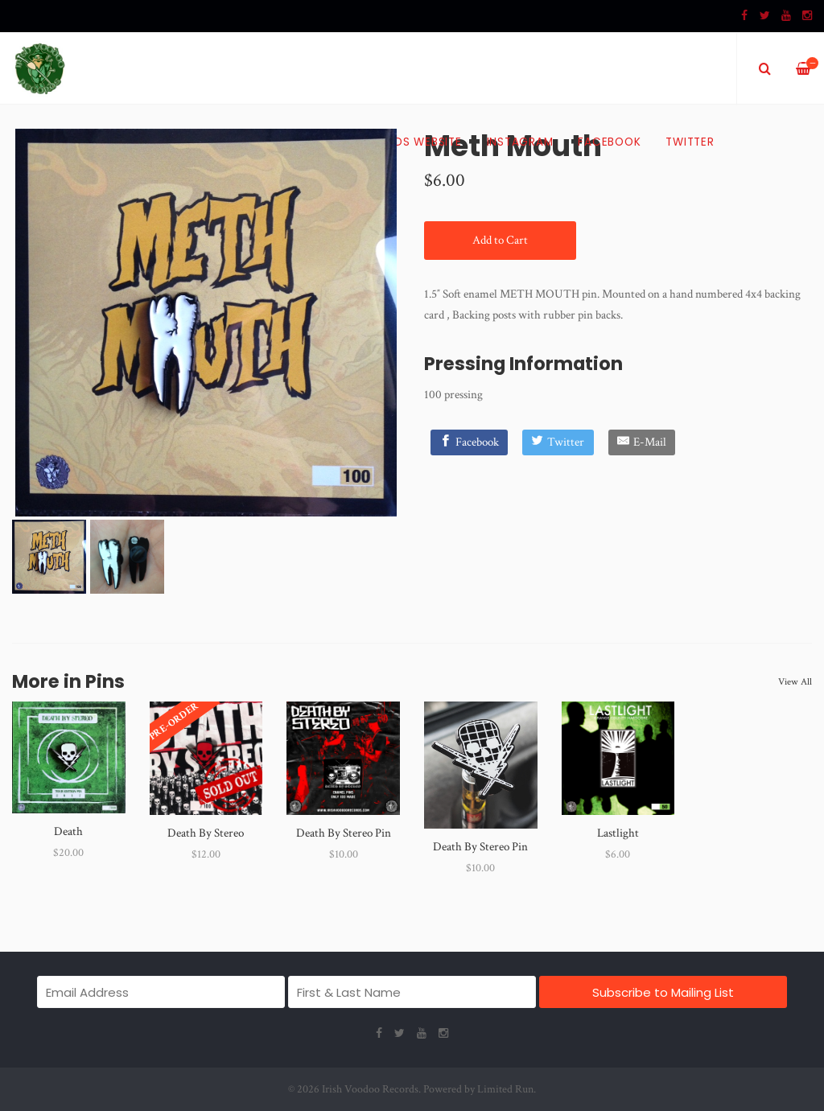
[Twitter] (558, 442)
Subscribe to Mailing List (663, 992)
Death (68, 831)
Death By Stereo (205, 833)
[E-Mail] (642, 442)
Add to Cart (500, 240)
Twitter (689, 142)
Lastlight (618, 833)
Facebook (609, 142)
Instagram (520, 142)
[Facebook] (470, 442)
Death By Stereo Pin (343, 833)
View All (795, 682)
